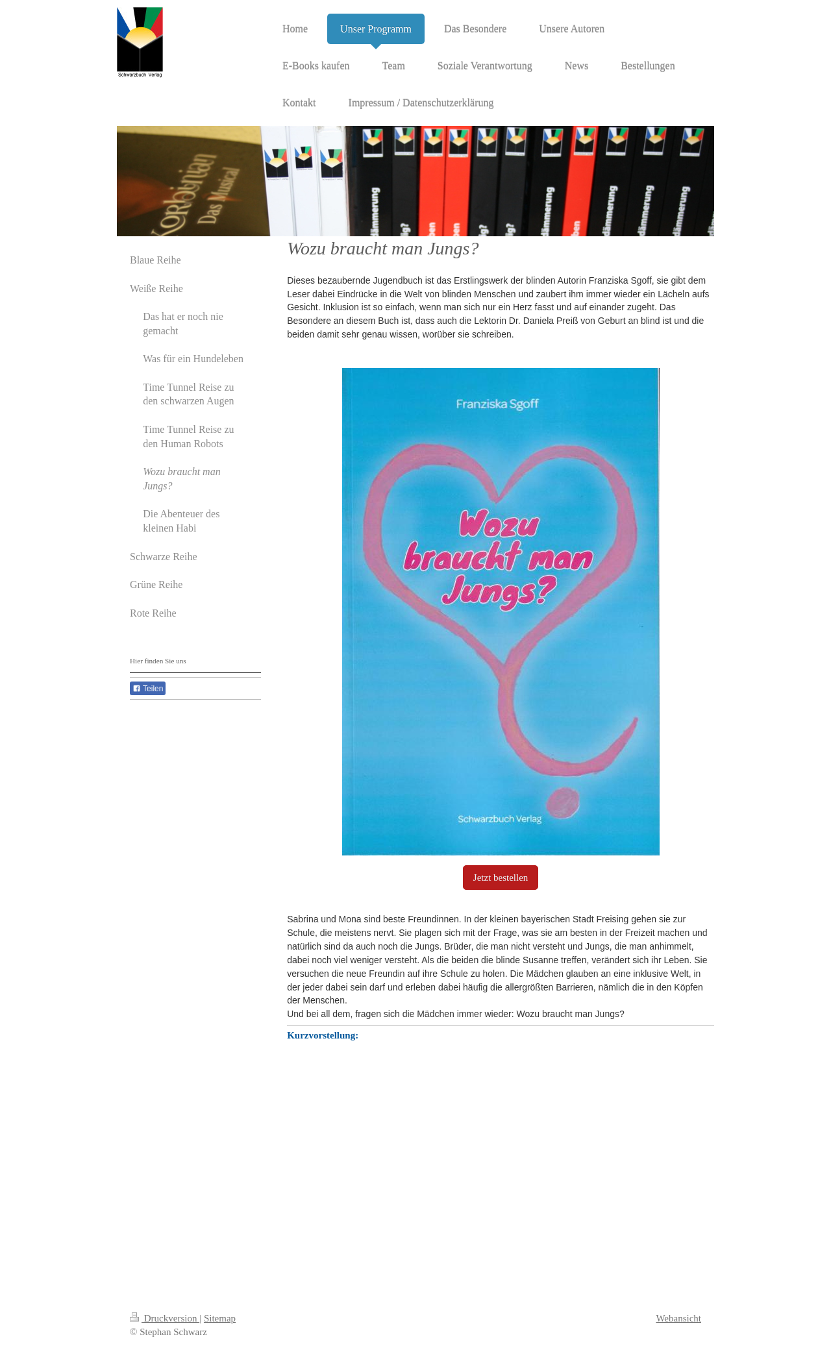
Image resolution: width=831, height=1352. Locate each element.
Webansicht (678, 1318)
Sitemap (220, 1318)
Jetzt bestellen (500, 877)
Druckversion (164, 1318)
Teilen (147, 688)
